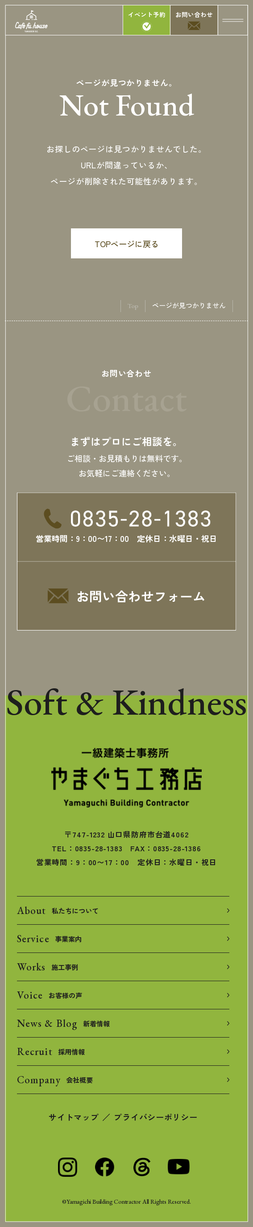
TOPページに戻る (127, 243)
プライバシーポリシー (155, 1117)
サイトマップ (74, 1117)
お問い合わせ (194, 14)
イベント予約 (147, 14)
